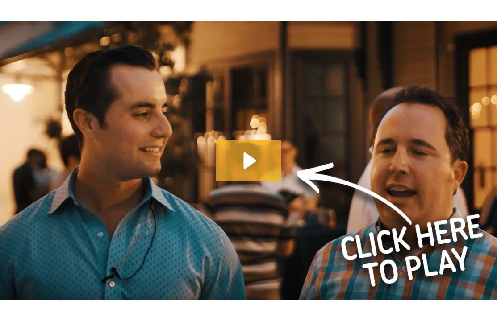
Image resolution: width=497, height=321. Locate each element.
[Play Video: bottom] (248, 160)
